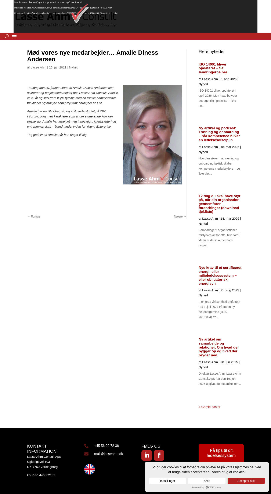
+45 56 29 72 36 (106, 446)
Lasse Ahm (38, 67)
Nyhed (73, 67)
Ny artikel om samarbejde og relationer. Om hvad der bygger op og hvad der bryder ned (219, 347)
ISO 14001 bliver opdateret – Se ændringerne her (213, 68)
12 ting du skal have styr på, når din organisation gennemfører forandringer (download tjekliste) (219, 204)
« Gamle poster (209, 407)
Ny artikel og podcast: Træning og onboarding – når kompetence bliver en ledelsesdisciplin (219, 134)
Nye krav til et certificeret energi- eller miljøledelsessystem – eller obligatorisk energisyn (220, 276)
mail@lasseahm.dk (108, 454)
